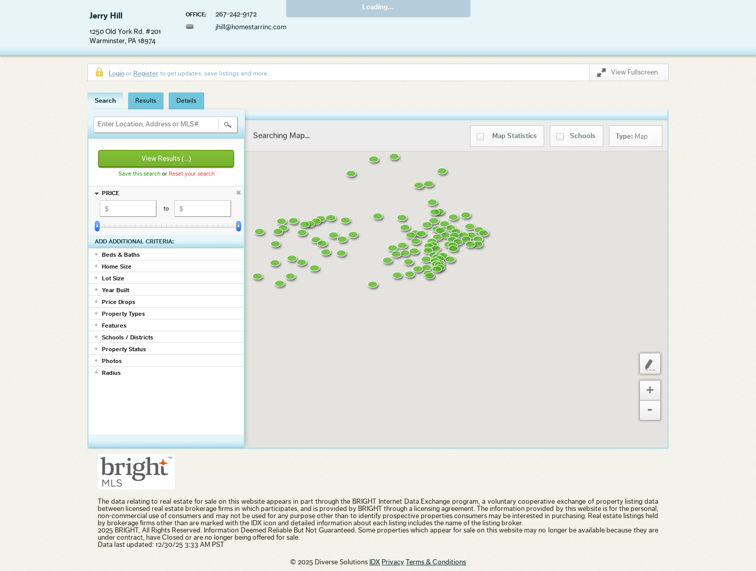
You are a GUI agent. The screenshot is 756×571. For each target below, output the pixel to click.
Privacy (393, 562)
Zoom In (650, 390)
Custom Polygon (650, 363)
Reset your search (191, 173)
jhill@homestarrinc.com (250, 27)
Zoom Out (650, 411)
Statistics (514, 136)
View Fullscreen (627, 74)
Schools (583, 136)
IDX (374, 562)
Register (145, 73)
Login (116, 73)
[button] (349, 260)
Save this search (139, 173)
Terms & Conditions (436, 562)
